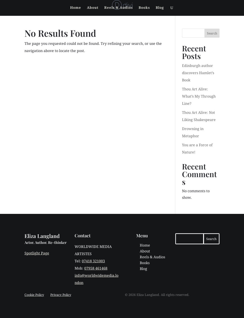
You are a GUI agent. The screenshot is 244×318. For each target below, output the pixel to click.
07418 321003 (93, 261)
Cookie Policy (34, 295)
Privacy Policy (60, 295)
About (92, 8)
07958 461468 (95, 268)
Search (212, 33)
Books (144, 8)
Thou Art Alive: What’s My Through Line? (199, 96)
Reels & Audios (118, 8)
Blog (160, 8)
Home (75, 8)
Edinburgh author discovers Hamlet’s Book (198, 72)
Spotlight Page (36, 253)
